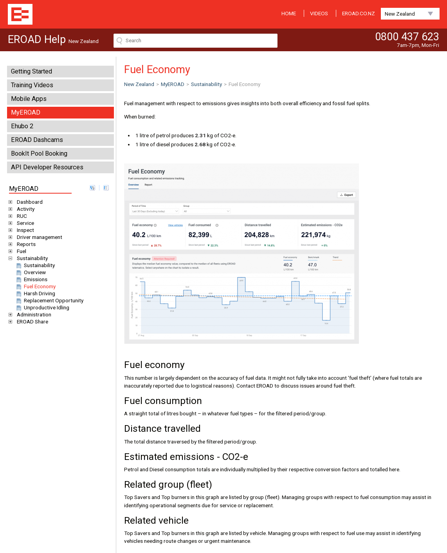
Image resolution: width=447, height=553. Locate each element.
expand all (92, 187)
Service (24, 223)
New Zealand (400, 14)
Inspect (24, 230)
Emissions (31, 279)
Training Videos (32, 85)
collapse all (106, 187)
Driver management (38, 237)
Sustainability (31, 258)
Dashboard (28, 202)
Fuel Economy (35, 286)
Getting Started (31, 71)
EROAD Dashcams (37, 140)
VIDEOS (319, 13)
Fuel (20, 251)
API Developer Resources (47, 167)
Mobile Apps (29, 98)
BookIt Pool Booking (39, 153)
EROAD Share (31, 321)
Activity (24, 209)
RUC (20, 216)
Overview (30, 272)
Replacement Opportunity (49, 300)
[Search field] (196, 41)
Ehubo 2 (22, 126)
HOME (288, 13)
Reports (25, 244)
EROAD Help (20, 14)
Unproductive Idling (42, 307)
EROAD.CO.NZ (358, 13)
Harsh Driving (35, 293)
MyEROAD (25, 112)
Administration (32, 314)
